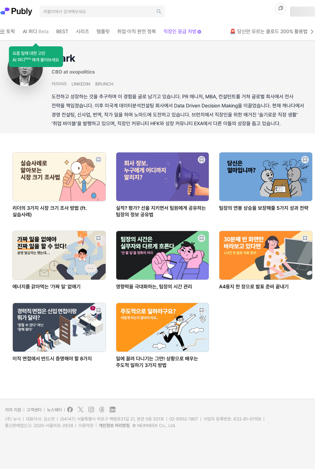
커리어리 (59, 83)
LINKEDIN (81, 83)
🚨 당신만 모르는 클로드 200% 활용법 (272, 31)
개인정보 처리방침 (114, 425)
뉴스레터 (54, 409)
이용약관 (85, 425)
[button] (36, 56)
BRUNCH (104, 83)
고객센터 (34, 409)
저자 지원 (13, 409)
